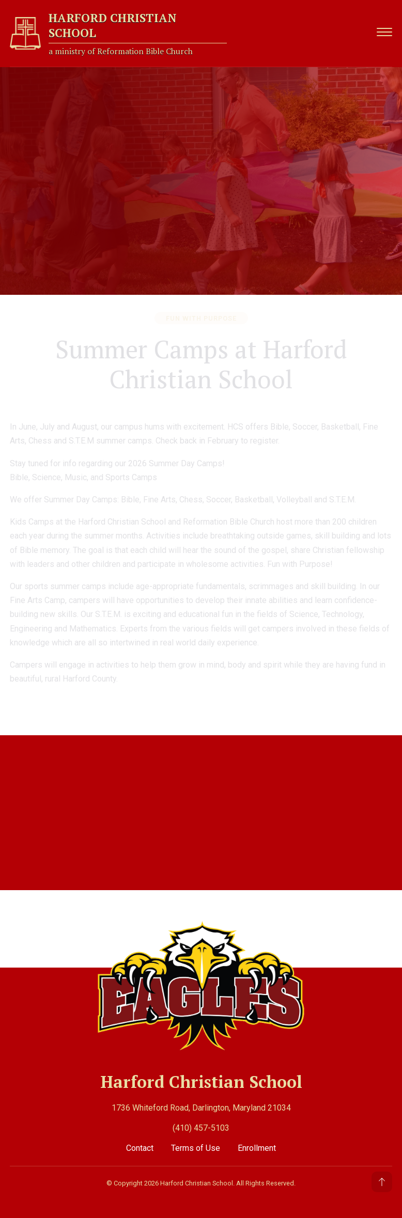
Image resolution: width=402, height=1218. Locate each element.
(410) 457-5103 (201, 1126)
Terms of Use (196, 1146)
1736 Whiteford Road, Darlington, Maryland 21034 (201, 1106)
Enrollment (257, 1146)
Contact (141, 1146)
